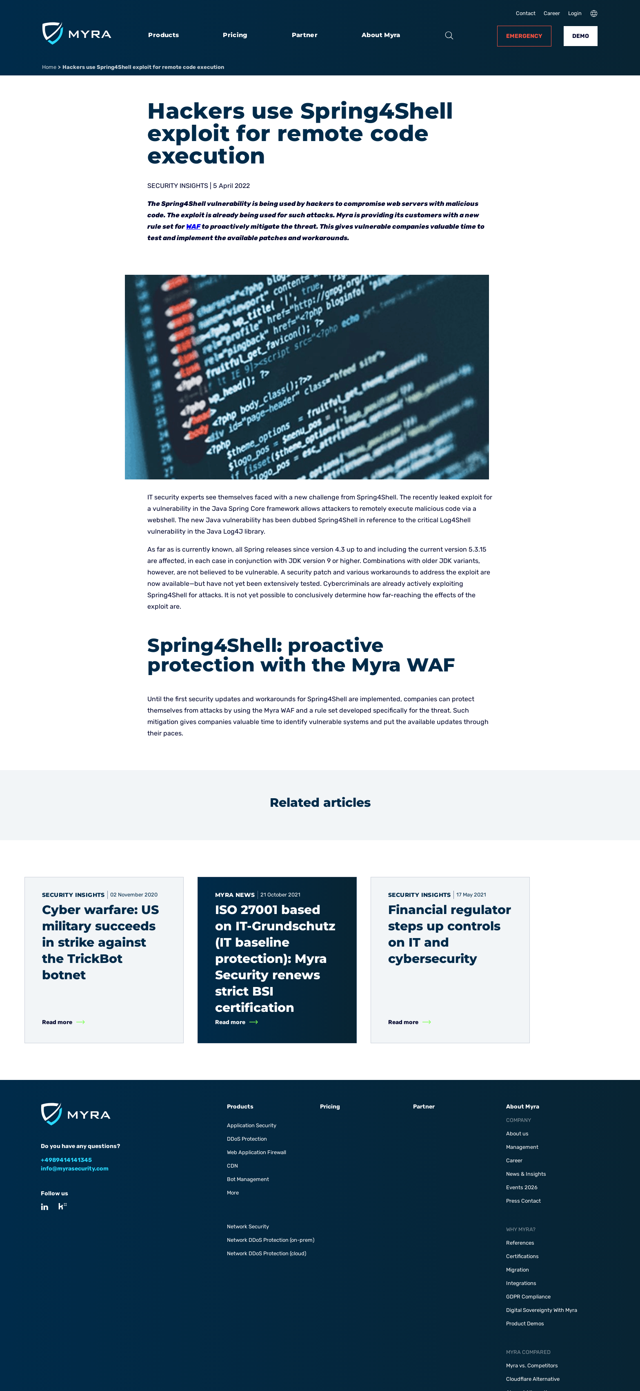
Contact (526, 13)
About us (517, 1133)
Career (552, 13)
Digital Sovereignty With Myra (541, 1310)
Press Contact (523, 1201)
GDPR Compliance (528, 1297)
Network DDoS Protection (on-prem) (270, 1240)
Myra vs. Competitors (532, 1365)
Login (575, 13)
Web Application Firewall (256, 1152)
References (520, 1243)
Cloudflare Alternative (533, 1379)
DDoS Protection (247, 1139)
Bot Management (248, 1179)
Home (49, 67)
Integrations (521, 1283)
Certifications (522, 1256)
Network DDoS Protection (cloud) (266, 1253)
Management (522, 1147)
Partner (305, 35)
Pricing (235, 35)
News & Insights (526, 1174)
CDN (232, 1166)
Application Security (251, 1125)
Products (163, 35)
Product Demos (525, 1323)
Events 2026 (522, 1187)
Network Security (248, 1226)
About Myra (381, 35)
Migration (517, 1270)
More (233, 1193)
